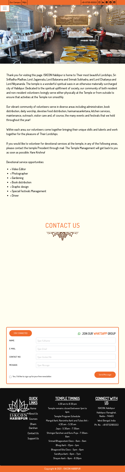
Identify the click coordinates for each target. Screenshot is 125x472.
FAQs (24, 2)
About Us (33, 413)
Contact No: (15, 356)
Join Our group (97, 333)
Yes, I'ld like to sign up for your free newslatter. (32, 376)
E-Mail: (12, 348)
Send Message (105, 374)
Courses (33, 418)
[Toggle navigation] (4, 8)
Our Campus (15, 2)
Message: (13, 365)
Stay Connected (21, 333)
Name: (12, 340)
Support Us (33, 438)
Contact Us (33, 433)
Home (33, 408)
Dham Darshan (33, 426)
